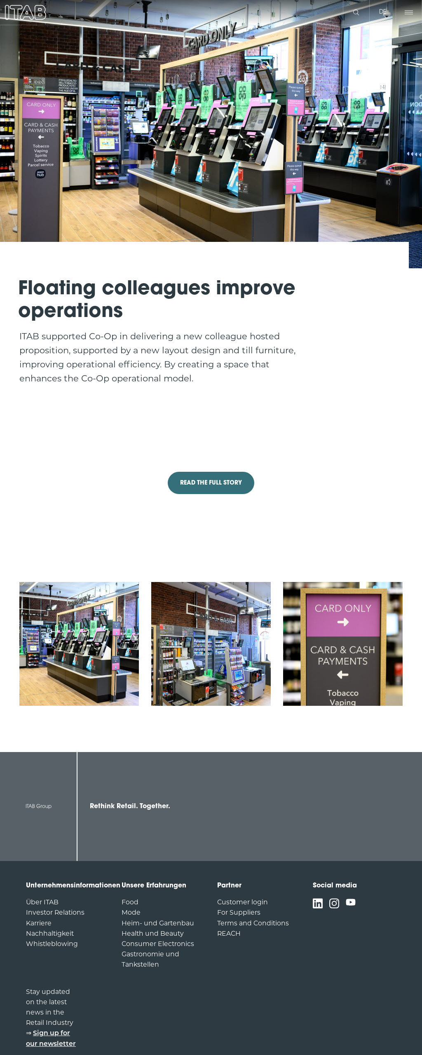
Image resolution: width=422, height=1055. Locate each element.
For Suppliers (238, 913)
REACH (229, 934)
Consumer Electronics (158, 944)
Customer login (242, 902)
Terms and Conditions (253, 923)
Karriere (39, 923)
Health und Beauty (153, 934)
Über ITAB (42, 902)
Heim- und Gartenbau (158, 923)
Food (130, 902)
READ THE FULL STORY (211, 483)
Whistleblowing (52, 944)
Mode (131, 913)
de (383, 12)
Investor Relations (55, 913)
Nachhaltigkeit (50, 934)
